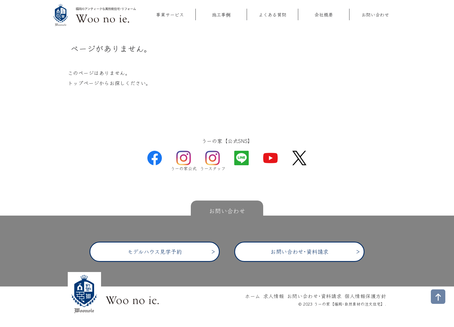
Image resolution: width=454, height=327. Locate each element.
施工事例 (221, 14)
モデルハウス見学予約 (154, 251)
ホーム (252, 296)
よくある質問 (272, 14)
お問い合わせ (375, 14)
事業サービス (170, 14)
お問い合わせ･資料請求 (299, 251)
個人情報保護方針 (365, 296)
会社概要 (323, 14)
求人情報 (273, 296)
